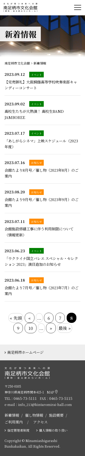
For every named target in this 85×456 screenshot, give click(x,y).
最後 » (64, 328)
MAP (52, 392)
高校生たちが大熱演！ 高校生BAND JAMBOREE (34, 114)
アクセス (40, 422)
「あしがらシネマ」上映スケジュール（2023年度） (41, 143)
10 (30, 328)
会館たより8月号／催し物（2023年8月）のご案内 (41, 173)
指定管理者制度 (18, 430)
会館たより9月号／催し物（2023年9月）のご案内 (41, 202)
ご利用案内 (14, 422)
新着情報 (12, 415)
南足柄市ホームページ (25, 352)
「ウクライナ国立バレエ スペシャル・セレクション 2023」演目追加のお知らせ (41, 261)
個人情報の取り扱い (53, 430)
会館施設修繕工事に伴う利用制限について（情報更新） (39, 231)
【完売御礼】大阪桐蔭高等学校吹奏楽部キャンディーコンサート (41, 84)
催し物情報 (34, 415)
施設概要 (56, 415)
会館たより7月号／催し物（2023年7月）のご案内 (41, 290)
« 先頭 (16, 318)
